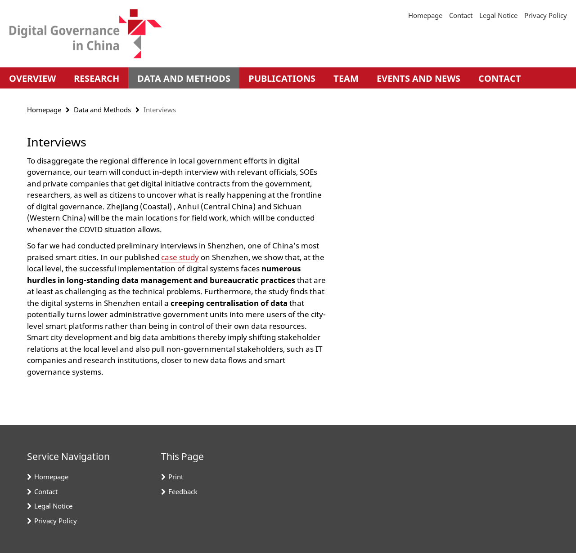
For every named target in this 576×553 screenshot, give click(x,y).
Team (346, 78)
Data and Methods (183, 78)
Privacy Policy (545, 15)
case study (180, 257)
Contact (460, 15)
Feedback (183, 491)
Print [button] (175, 476)
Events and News (418, 78)
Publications (281, 78)
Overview (32, 78)
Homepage (425, 15)
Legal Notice (498, 15)
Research (96, 78)
